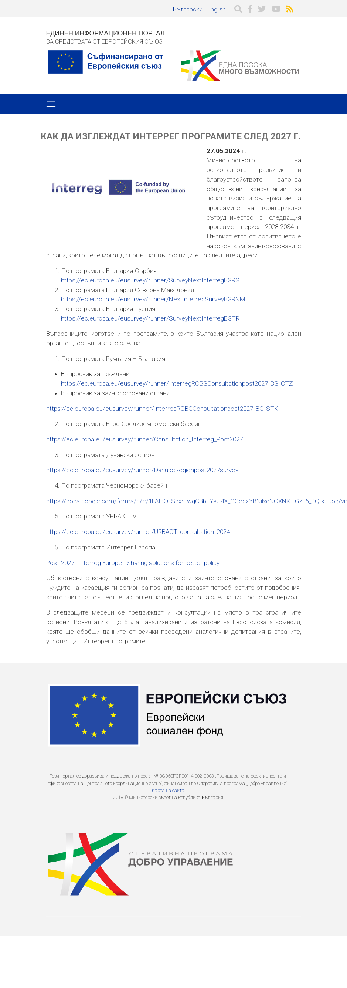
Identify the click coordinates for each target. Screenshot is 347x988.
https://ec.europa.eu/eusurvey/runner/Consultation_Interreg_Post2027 (144, 439)
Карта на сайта (168, 790)
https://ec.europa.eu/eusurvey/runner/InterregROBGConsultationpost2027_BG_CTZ (177, 383)
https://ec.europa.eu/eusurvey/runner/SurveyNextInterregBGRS (150, 280)
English (216, 9)
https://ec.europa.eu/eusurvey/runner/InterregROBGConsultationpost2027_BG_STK (162, 408)
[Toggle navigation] (51, 104)
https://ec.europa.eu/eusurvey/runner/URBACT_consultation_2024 (138, 531)
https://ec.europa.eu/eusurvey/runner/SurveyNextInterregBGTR (150, 318)
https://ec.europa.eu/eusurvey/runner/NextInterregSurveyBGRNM (153, 299)
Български (188, 9)
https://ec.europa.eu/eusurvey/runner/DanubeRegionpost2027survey (142, 470)
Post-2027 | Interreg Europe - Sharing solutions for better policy (133, 562)
